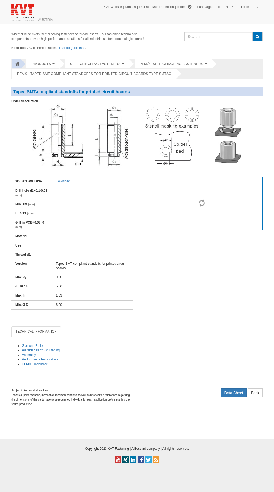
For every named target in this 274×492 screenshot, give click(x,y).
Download (63, 181)
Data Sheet (233, 393)
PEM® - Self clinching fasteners (171, 64)
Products (41, 64)
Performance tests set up (40, 359)
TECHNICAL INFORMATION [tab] (36, 331)
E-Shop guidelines (72, 48)
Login (249, 7)
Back (255, 393)
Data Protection (163, 7)
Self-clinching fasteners (95, 64)
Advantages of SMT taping (41, 350)
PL (233, 7)
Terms (181, 7)
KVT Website (113, 7)
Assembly (29, 355)
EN (226, 7)
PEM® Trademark (35, 364)
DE (219, 7)
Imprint (144, 7)
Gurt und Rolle (32, 346)
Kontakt (130, 7)
